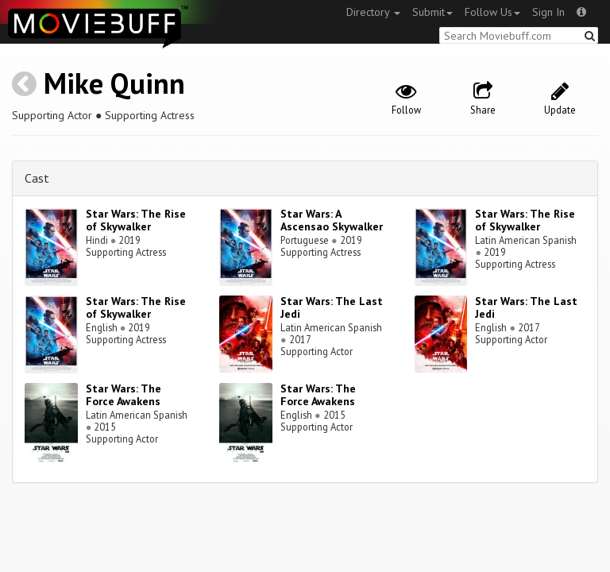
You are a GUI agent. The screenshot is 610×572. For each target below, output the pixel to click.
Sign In (548, 12)
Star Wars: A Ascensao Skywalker (331, 220)
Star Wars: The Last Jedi (331, 308)
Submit (432, 12)
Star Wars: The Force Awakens (123, 395)
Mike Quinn (114, 83)
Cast (37, 178)
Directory (373, 12)
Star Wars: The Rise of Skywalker (136, 220)
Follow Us (492, 12)
